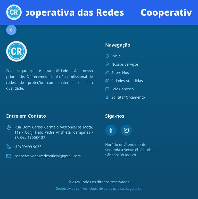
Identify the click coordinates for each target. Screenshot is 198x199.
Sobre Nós (117, 72)
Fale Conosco (119, 88)
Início (113, 56)
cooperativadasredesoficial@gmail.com (47, 155)
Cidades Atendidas (124, 80)
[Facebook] (111, 130)
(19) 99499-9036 (28, 146)
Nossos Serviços (121, 64)
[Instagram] (126, 130)
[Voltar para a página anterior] (11, 30)
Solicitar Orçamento (125, 97)
